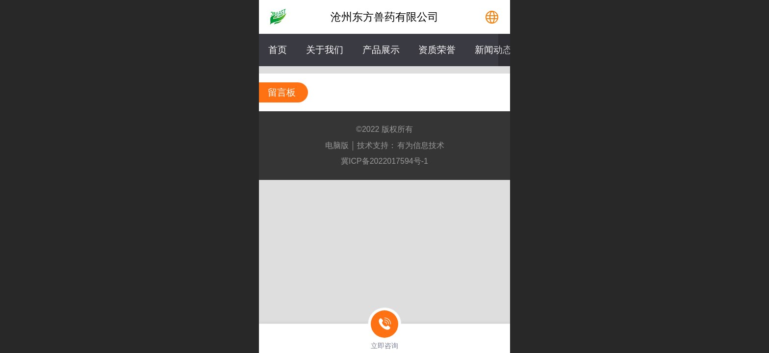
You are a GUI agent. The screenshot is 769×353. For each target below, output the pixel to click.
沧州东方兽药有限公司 (384, 17)
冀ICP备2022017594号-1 (384, 161)
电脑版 (337, 145)
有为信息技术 (420, 145)
